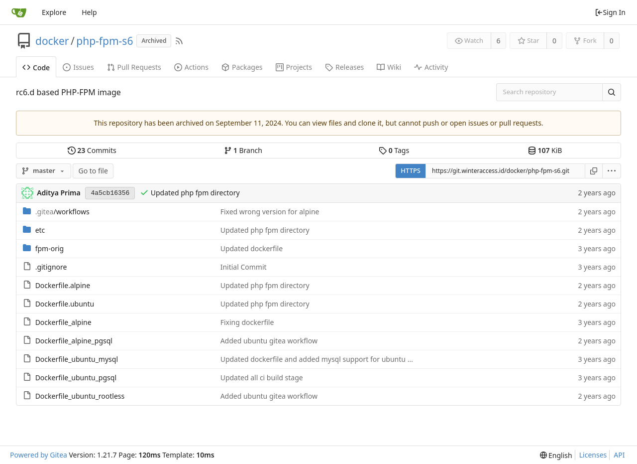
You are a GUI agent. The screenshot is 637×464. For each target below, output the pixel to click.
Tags (394, 150)
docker (52, 41)
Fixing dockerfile (247, 322)
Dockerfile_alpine (63, 322)
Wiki (389, 67)
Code (36, 67)
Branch (243, 150)
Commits (92, 150)
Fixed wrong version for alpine (269, 211)
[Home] (19, 12)
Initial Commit (243, 267)
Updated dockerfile (251, 248)
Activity (431, 67)
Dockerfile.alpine (63, 285)
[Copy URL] (594, 170)
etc (40, 230)
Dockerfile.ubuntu (65, 304)
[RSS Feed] (179, 40)
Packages (242, 67)
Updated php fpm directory (195, 192)
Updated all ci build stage (261, 377)
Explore (54, 12)
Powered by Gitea (38, 455)
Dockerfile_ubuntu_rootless (80, 396)
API (619, 455)
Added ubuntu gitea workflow (269, 340)
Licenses (593, 455)
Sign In (610, 12)
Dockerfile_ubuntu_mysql (76, 359)
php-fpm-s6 (104, 41)
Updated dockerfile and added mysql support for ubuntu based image (334, 359)
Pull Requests (134, 67)
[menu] (612, 170)
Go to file (92, 170)
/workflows (62, 211)
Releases (344, 67)
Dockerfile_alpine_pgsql (73, 340)
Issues (78, 67)
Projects (294, 67)
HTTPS (411, 170)
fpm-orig (49, 248)
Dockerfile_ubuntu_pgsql (75, 377)
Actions (191, 67)
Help (89, 12)
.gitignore (51, 267)
